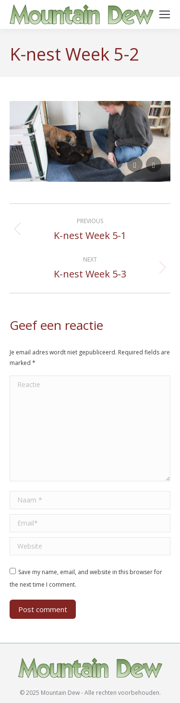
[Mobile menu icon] (164, 14)
